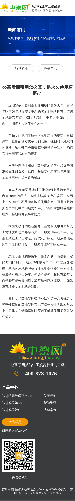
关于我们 (50, 396)
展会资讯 (50, 68)
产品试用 (15, 422)
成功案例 (50, 410)
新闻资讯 (50, 403)
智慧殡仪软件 (11, 410)
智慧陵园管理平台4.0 (17, 396)
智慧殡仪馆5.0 (12, 403)
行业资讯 (21, 68)
